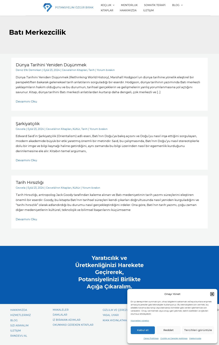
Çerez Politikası (151, 338)
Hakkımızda (195, 338)
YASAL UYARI (111, 314)
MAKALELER (61, 309)
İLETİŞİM (125, 10)
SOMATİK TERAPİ (149, 5)
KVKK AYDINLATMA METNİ (119, 319)
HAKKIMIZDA (106, 10)
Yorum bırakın (101, 69)
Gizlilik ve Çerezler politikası (174, 338)
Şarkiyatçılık (28, 123)
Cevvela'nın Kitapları (72, 69)
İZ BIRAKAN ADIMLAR (66, 319)
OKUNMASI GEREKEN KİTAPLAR (73, 324)
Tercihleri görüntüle (198, 330)
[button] (212, 294)
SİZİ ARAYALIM (19, 325)
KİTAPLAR (187, 5)
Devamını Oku (26, 101)
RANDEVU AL (18, 335)
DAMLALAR (60, 314)
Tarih (88, 69)
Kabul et (143, 330)
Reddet (168, 330)
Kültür (74, 128)
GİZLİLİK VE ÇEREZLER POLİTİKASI (124, 309)
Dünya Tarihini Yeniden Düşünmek (51, 64)
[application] (110, 5)
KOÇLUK (105, 5)
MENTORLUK (125, 5)
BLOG (170, 5)
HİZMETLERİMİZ (20, 314)
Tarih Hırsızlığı (30, 182)
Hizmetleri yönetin (140, 320)
